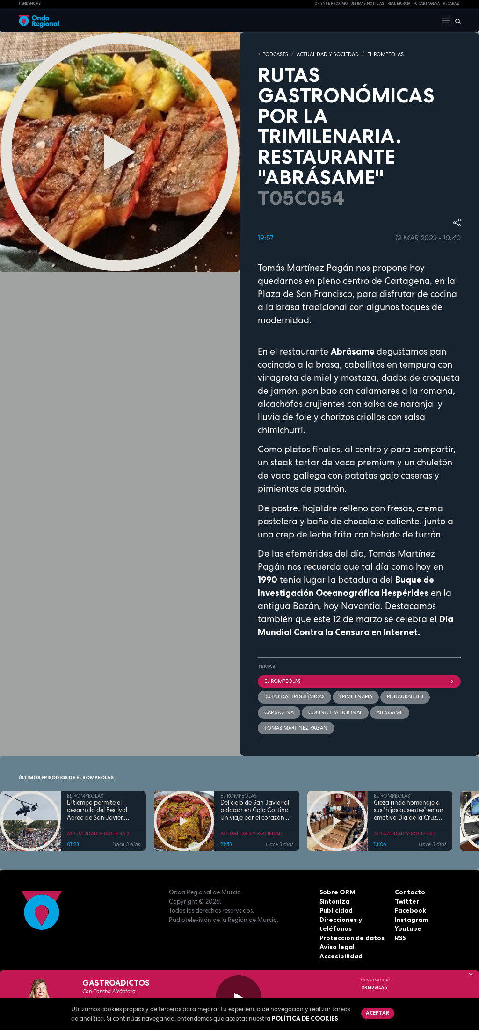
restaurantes (405, 696)
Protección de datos (351, 937)
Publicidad (336, 910)
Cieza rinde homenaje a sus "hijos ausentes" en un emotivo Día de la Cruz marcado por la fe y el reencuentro (408, 809)
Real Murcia (398, 3)
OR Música (374, 987)
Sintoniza (334, 900)
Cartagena (279, 711)
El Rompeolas (359, 680)
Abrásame (390, 711)
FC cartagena (426, 3)
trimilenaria (355, 696)
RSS (400, 937)
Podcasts (275, 54)
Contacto (409, 891)
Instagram (411, 918)
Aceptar (377, 1012)
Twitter (406, 900)
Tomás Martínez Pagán (295, 727)
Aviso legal (336, 946)
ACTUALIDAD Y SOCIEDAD (328, 54)
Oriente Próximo (331, 3)
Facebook (410, 910)
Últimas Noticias (367, 3)
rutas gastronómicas (294, 696)
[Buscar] (455, 20)
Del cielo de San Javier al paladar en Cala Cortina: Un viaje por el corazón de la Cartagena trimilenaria (256, 809)
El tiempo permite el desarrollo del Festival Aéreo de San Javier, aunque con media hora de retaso (100, 809)
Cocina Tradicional (335, 711)
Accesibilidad (340, 955)
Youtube (408, 928)
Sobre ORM (337, 891)
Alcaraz (451, 3)
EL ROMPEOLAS (385, 54)
